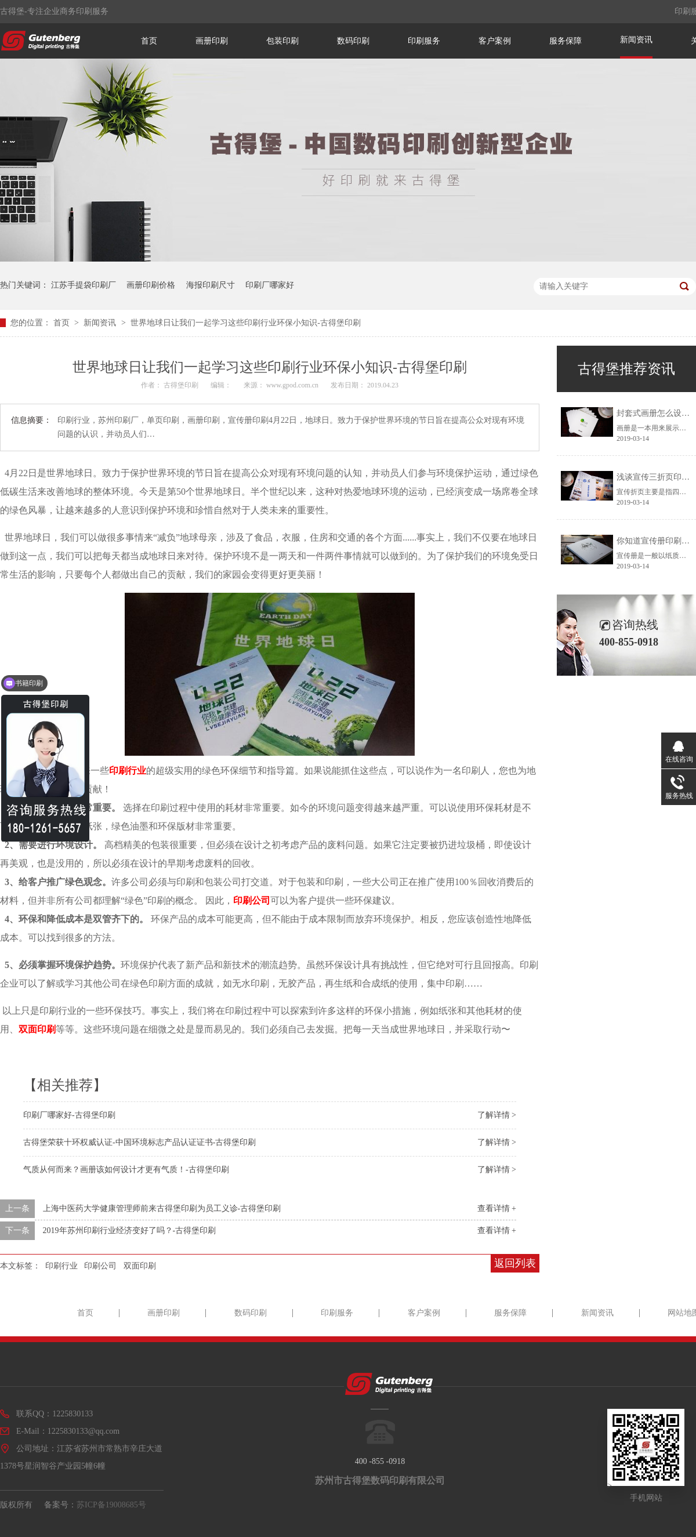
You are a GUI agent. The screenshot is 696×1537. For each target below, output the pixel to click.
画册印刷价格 (150, 285)
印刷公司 (251, 900)
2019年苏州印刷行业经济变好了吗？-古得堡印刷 (129, 1230)
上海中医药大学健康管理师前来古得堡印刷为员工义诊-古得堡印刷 (162, 1208)
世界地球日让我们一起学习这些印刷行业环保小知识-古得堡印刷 (245, 322)
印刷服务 (424, 41)
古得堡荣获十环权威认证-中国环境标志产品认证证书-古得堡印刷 (139, 1142)
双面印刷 (37, 1029)
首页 (149, 41)
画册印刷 (211, 41)
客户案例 (494, 41)
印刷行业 (127, 770)
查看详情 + (496, 1208)
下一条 (17, 1230)
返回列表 (515, 1263)
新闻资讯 (636, 39)
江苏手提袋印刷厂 (83, 285)
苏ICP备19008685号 (111, 1504)
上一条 (17, 1208)
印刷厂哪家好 (269, 285)
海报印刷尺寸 (210, 285)
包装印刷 (282, 41)
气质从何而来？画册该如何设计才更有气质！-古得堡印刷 (126, 1169)
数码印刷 (353, 41)
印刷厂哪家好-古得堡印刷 (69, 1115)
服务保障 (565, 41)
